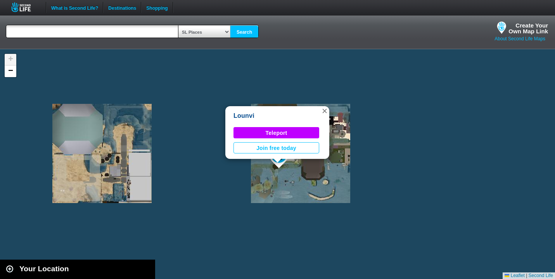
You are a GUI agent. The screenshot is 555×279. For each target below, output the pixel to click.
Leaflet (514, 275)
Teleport (276, 133)
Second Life (25, 7)
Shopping (157, 7)
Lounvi (243, 115)
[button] (324, 110)
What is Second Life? (74, 7)
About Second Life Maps (519, 38)
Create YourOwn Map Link (528, 28)
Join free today (276, 148)
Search (244, 32)
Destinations (122, 7)
